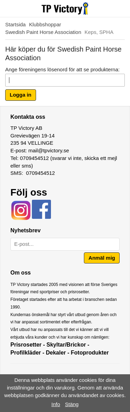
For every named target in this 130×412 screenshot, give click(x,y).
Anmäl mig (101, 258)
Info (55, 404)
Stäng (72, 404)
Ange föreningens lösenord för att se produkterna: (62, 69)
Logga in (21, 95)
